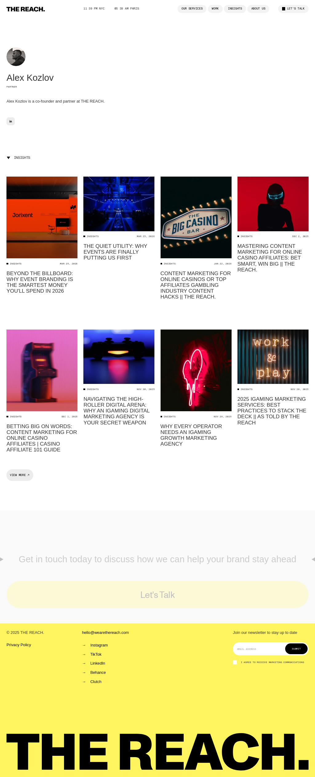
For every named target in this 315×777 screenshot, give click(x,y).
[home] (25, 9)
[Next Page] (19, 475)
